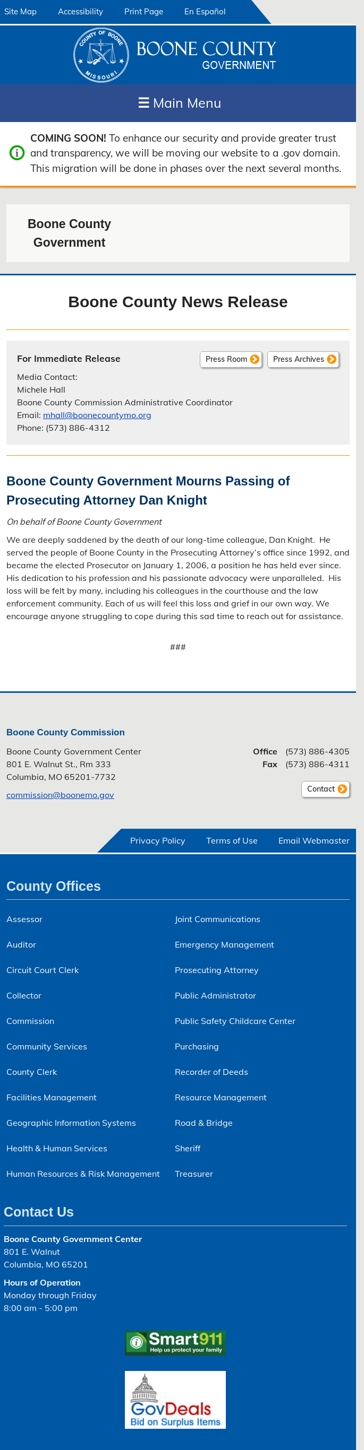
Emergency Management (224, 944)
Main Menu (179, 102)
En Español (205, 11)
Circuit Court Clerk (42, 970)
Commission (30, 1020)
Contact (318, 790)
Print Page (143, 11)
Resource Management (221, 1097)
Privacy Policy (157, 840)
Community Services (46, 1046)
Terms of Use (232, 840)
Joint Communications (217, 919)
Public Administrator (215, 995)
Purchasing (197, 1046)
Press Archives (298, 359)
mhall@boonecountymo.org (97, 415)
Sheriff (187, 1148)
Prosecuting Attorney (217, 970)
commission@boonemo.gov (60, 794)
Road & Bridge (204, 1122)
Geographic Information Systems (71, 1122)
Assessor (24, 919)
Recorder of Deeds (211, 1071)
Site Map (20, 11)
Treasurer (194, 1173)
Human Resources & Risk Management (83, 1173)
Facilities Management (51, 1097)
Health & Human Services (56, 1148)
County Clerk (31, 1071)
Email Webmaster (314, 840)
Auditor (21, 944)
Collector (23, 995)
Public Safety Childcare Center (235, 1020)
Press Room (226, 359)
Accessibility (80, 11)
